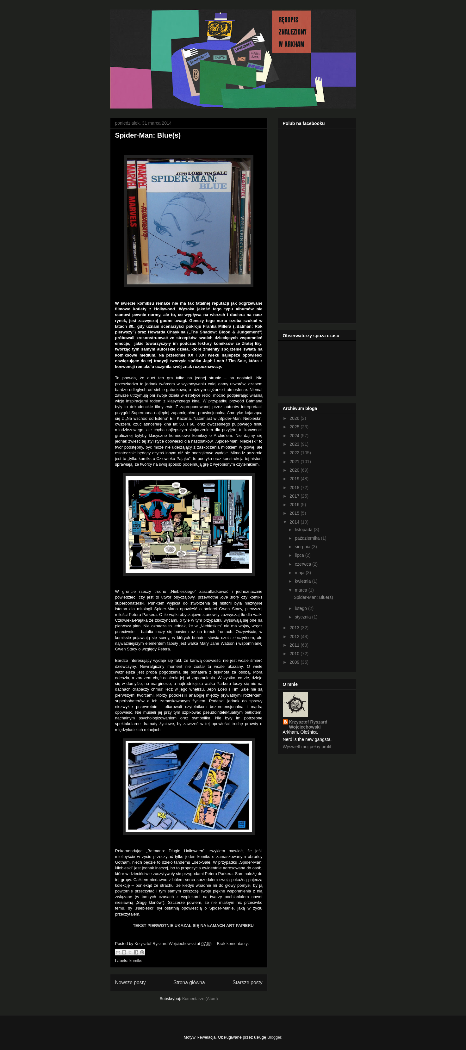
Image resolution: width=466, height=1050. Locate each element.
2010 (295, 653)
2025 (295, 426)
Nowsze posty (130, 982)
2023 (295, 444)
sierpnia (303, 546)
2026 (295, 418)
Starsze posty (247, 982)
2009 (295, 662)
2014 (295, 522)
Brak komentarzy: (233, 943)
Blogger (274, 1037)
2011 (295, 645)
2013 (295, 627)
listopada (304, 529)
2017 (295, 496)
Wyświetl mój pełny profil (307, 746)
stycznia (303, 616)
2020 (295, 470)
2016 (295, 504)
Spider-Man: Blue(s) (148, 135)
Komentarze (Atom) (200, 998)
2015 (295, 513)
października (308, 538)
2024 (295, 435)
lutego (301, 608)
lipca (300, 555)
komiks (135, 960)
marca (301, 590)
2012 (295, 636)
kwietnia (303, 581)
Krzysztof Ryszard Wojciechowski (308, 724)
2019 (295, 478)
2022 (295, 452)
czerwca (303, 564)
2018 (295, 487)
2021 (295, 461)
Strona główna (189, 982)
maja (300, 572)
